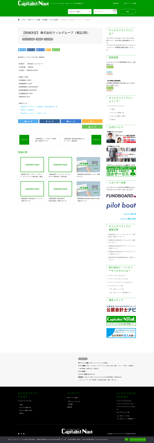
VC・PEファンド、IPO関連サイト (120, 292)
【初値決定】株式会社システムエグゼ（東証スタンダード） (121, 241)
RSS (24, 433)
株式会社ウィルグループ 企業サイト (33, 113)
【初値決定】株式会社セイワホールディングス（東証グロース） (121, 253)
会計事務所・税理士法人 (86, 368)
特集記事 (115, 3)
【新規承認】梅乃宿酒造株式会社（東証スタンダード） (121, 259)
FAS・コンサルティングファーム (95, 365)
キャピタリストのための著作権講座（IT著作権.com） (108, 377)
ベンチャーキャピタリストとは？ (118, 279)
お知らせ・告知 (88, 377)
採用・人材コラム (112, 380)
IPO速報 (39, 39)
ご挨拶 (112, 109)
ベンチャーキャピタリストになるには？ (120, 282)
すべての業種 (81, 365)
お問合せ (113, 119)
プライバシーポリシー (116, 439)
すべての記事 (48, 39)
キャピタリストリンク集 (115, 285)
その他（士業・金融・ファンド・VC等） (116, 365)
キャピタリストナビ (119, 433)
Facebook (21, 433)
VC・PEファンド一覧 (117, 289)
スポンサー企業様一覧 (117, 112)
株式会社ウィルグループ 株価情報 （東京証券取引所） (39, 106)
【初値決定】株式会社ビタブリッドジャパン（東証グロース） (121, 247)
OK (126, 439)
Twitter (18, 433)
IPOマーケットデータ (95, 363)
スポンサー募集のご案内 (117, 116)
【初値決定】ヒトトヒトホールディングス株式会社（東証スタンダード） (121, 236)
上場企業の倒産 (102, 380)
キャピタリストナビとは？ (116, 106)
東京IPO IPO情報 (27, 110)
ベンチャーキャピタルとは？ (117, 275)
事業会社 (131, 365)
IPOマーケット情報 (130, 3)
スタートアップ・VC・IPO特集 (88, 380)
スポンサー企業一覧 (130, 214)
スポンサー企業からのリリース (86, 374)
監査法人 (96, 368)
